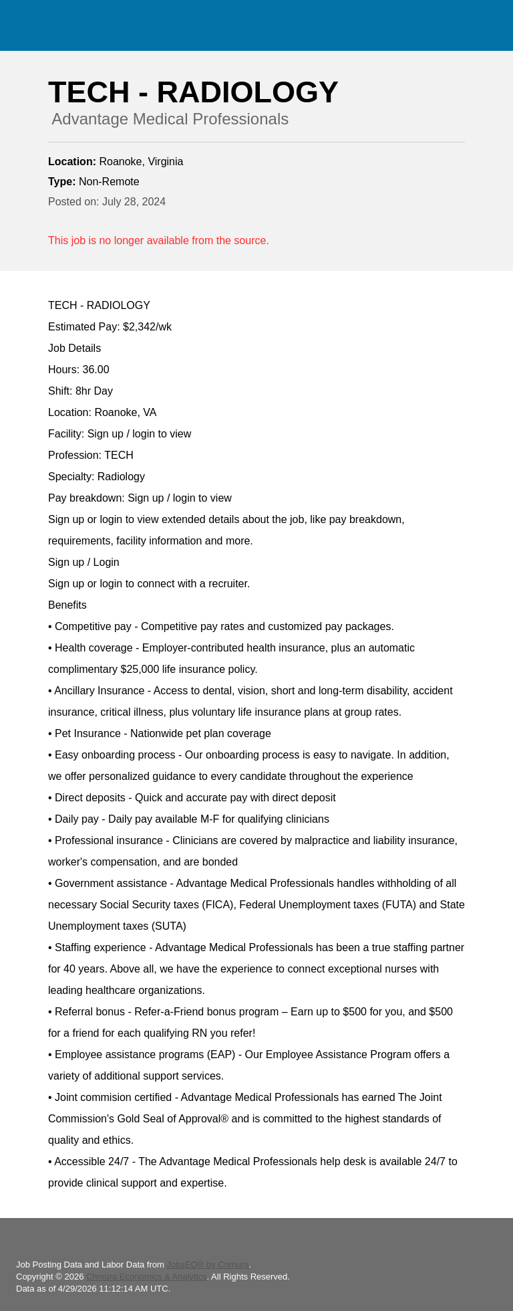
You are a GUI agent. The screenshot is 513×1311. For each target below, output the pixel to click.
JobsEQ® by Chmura (207, 1264)
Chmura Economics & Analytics (146, 1277)
